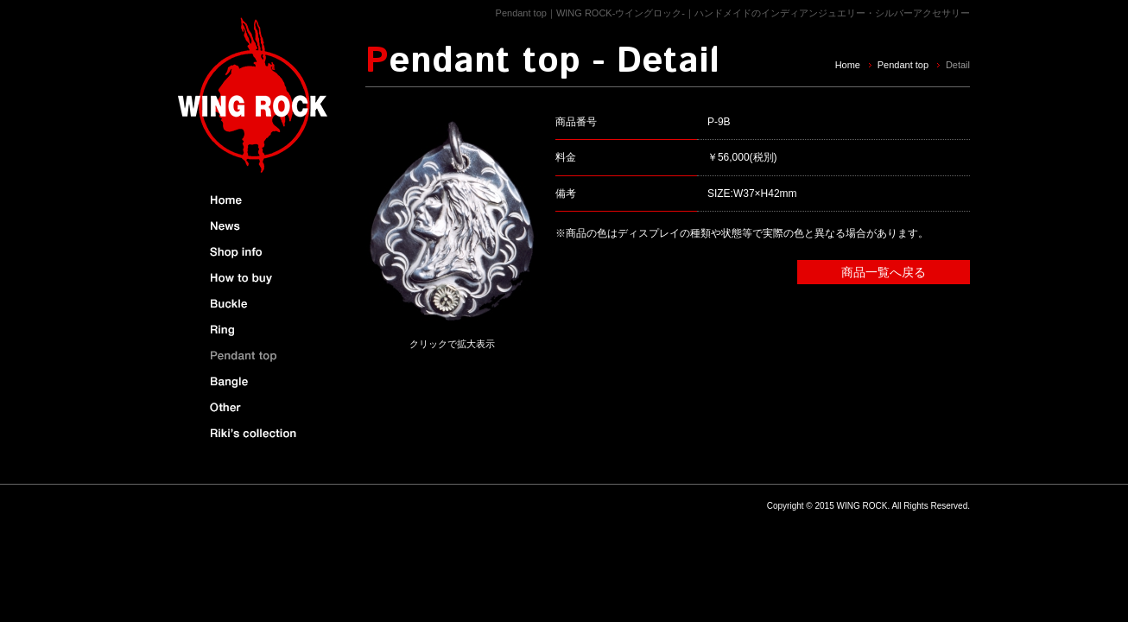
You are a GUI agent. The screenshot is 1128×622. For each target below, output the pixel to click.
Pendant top (903, 65)
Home (847, 65)
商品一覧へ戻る (883, 272)
